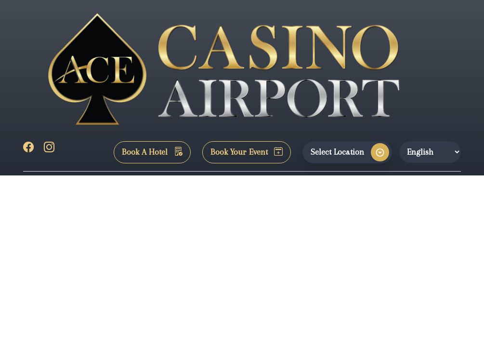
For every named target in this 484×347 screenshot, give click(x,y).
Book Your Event (246, 152)
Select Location (337, 152)
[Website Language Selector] (430, 151)
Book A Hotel (152, 152)
